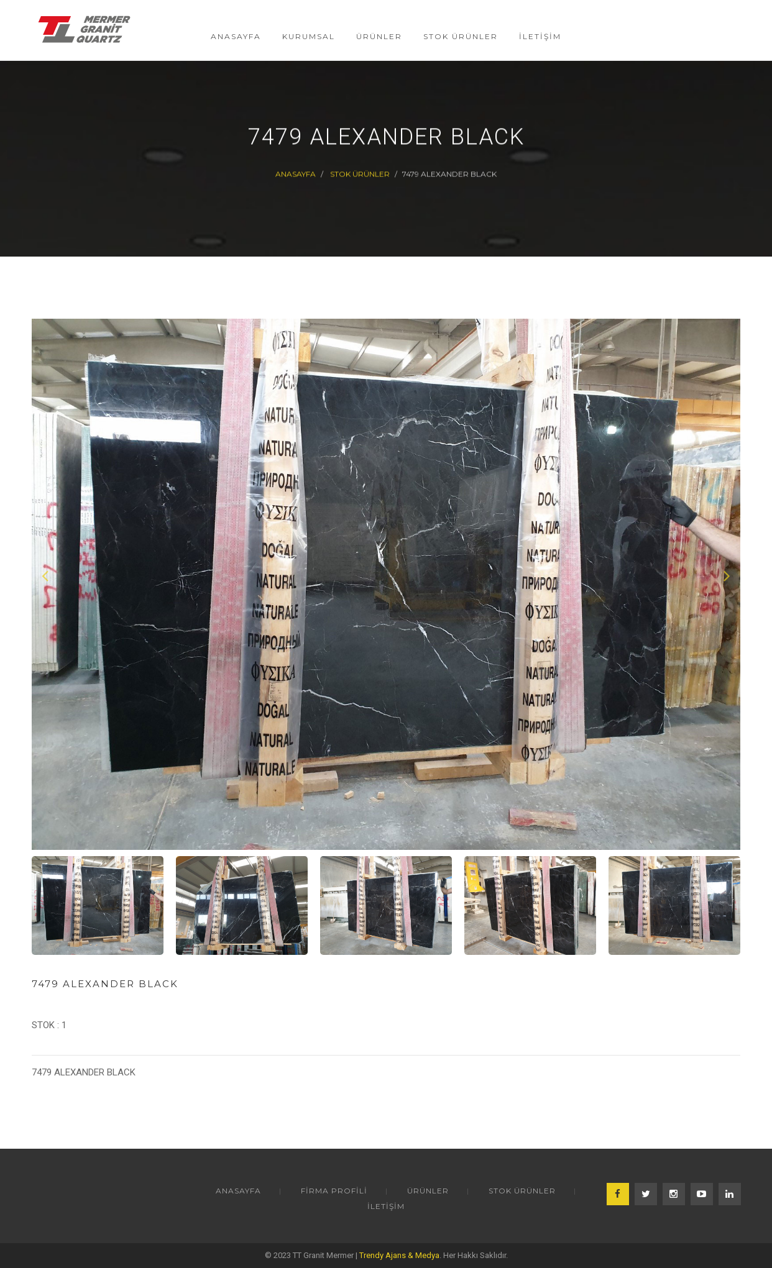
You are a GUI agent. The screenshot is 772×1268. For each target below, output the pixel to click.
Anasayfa (295, 173)
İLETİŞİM (386, 1206)
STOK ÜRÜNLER (360, 173)
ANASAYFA (238, 1190)
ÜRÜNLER (428, 1190)
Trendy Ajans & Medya (399, 1255)
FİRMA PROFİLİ (334, 1190)
